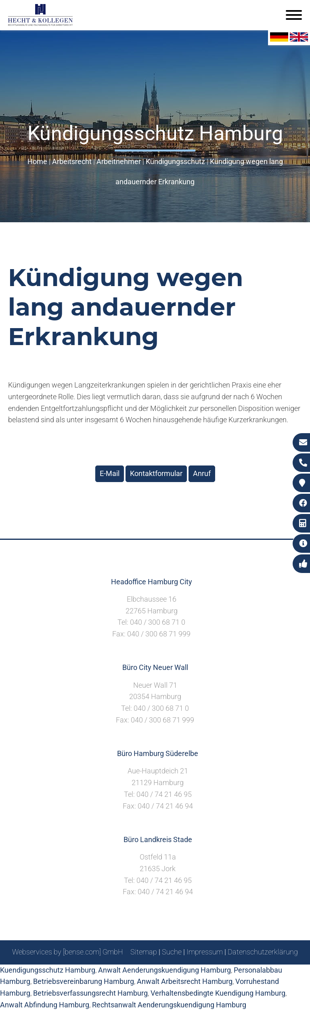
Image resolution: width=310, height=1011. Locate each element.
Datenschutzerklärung (263, 952)
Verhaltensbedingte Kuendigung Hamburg (218, 993)
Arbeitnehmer (118, 161)
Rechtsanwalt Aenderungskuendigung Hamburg (169, 1004)
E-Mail (109, 473)
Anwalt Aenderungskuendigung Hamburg (164, 970)
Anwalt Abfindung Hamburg (44, 1004)
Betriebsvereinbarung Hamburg (83, 981)
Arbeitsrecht (72, 161)
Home (37, 161)
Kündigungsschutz (175, 161)
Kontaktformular (156, 473)
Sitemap (143, 952)
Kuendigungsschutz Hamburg (47, 970)
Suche (172, 952)
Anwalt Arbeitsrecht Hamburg (184, 981)
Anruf (202, 473)
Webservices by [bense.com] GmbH (67, 952)
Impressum (204, 952)
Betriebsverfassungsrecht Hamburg (90, 993)
